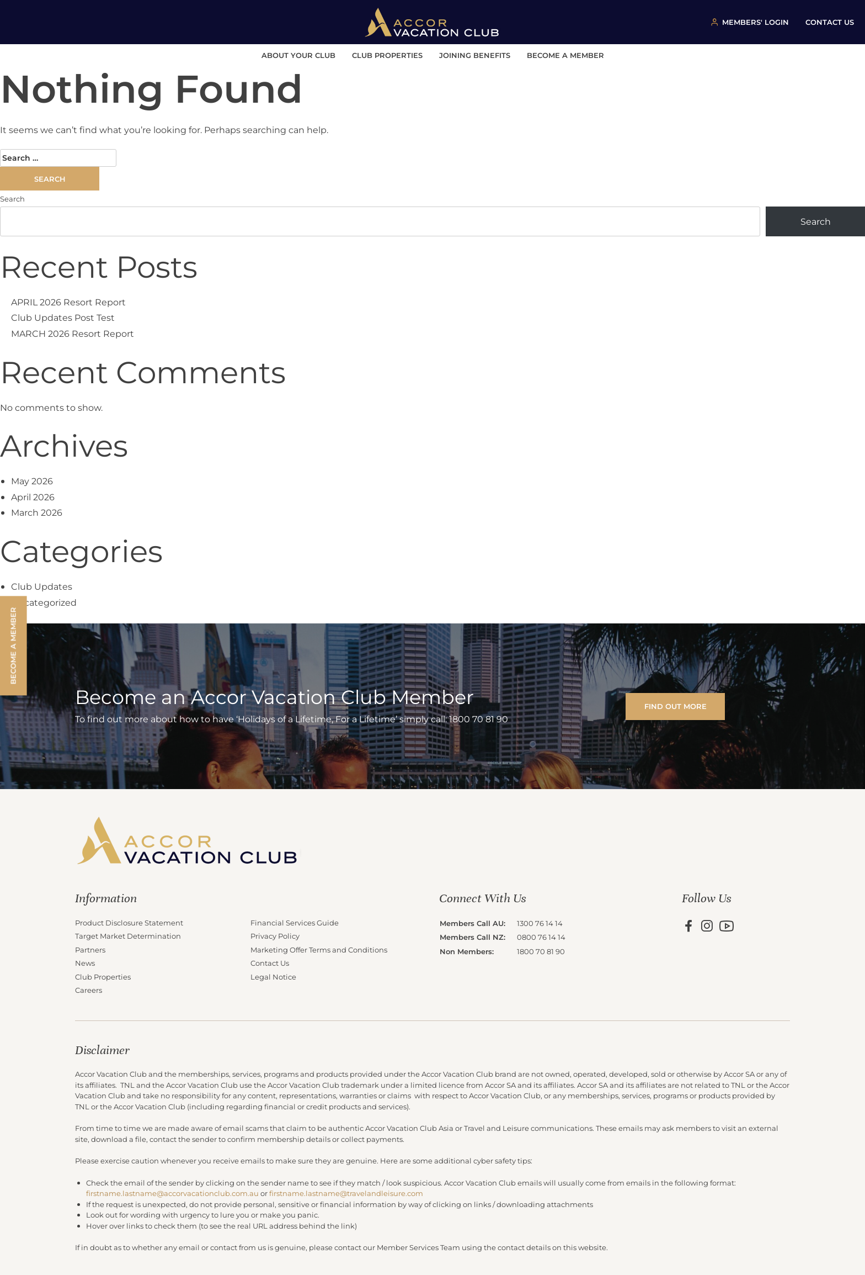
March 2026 (36, 512)
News (85, 962)
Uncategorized (44, 602)
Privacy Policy (275, 935)
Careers (88, 989)
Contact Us (269, 962)
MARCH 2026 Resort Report (72, 333)
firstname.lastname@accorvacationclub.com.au (172, 1193)
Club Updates (41, 586)
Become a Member (565, 55)
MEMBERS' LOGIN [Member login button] (755, 22)
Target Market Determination (128, 935)
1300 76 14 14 (540, 923)
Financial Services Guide (294, 922)
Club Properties (387, 55)
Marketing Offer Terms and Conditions (318, 949)
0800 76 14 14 (541, 936)
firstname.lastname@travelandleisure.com (346, 1193)
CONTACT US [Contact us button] (829, 22)
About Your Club (298, 55)
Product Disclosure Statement (129, 922)
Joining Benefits (474, 55)
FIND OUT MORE (675, 706)
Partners (90, 949)
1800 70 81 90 (541, 951)
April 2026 (33, 496)
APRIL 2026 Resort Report (68, 302)
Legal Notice (273, 976)
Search (12, 198)
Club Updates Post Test (63, 317)
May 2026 (32, 480)
